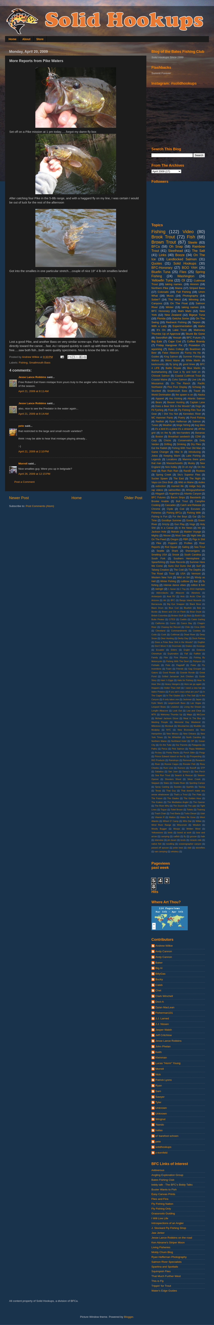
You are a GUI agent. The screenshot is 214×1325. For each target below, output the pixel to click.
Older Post (133, 498)
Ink (199, 527)
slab (189, 847)
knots (183, 840)
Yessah (177, 337)
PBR (185, 539)
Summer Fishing (192, 356)
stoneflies (200, 847)
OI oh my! (187, 467)
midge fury (195, 486)
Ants (182, 596)
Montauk (169, 726)
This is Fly (157, 1280)
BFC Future (194, 337)
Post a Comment (24, 481)
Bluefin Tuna (160, 272)
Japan (198, 699)
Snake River (179, 783)
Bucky (159, 979)
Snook (175, 554)
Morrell (22, 463)
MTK (153, 714)
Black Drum (157, 608)
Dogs (198, 406)
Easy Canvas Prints (163, 1194)
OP (192, 741)
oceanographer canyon (190, 844)
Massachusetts (174, 463)
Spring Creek (163, 474)
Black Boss (195, 604)
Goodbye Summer (171, 520)
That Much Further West (166, 1276)
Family (154, 657)
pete (21, 425)
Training (201, 809)
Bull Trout (182, 501)
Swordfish (162, 337)
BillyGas (160, 973)
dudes (201, 482)
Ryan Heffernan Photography (169, 1257)
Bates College (176, 349)
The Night (195, 478)
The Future (157, 798)
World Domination (161, 394)
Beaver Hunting (176, 402)
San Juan (173, 771)
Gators (154, 672)
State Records (177, 562)
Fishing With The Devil (177, 661)
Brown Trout (163, 242)
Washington (185, 276)
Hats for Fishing (185, 680)
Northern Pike (159, 288)
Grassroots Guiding (163, 1213)
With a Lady (159, 326)
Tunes (154, 425)
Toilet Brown (177, 809)
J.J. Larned (162, 1018)
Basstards (195, 497)
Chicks (167, 440)
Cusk (163, 634)
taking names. (174, 284)
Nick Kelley (171, 467)
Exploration (173, 653)
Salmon (196, 421)
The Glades (173, 798)
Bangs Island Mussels (190, 600)
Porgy (202, 752)
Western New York (161, 577)
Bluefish (188, 608)
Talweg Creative (160, 569)
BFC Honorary (160, 311)
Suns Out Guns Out (179, 566)
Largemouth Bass (177, 703)
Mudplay (155, 730)
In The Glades (173, 695)
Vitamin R (160, 817)
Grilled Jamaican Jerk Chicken (178, 676)
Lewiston (175, 707)
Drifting (168, 444)
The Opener (199, 802)
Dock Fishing (198, 638)
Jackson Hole (158, 531)
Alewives (195, 593)
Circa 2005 (199, 627)
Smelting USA (159, 554)
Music (170, 295)
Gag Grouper (194, 669)
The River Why (162, 806)
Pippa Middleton (197, 749)
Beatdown (195, 349)
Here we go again (192, 684)
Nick (158, 1074)
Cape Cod (174, 341)
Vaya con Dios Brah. (162, 482)
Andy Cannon (163, 951)
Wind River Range (161, 825)
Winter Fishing (168, 581)
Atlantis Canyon (192, 493)
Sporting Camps (197, 783)
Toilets (190, 809)
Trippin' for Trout (161, 1285)
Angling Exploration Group (167, 1175)
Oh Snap (176, 246)
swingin (159, 589)
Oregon (174, 539)
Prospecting (195, 756)
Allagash (160, 493)
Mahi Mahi (184, 311)
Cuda (154, 634)
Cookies (197, 630)
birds (170, 832)
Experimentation (182, 326)
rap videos (157, 490)
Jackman (187, 699)
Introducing (194, 452)
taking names (189, 307)
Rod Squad (171, 547)
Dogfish (201, 642)
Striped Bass (197, 288)
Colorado (163, 291)
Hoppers (155, 688)
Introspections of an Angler (167, 1223)
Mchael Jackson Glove (166, 718)
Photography (190, 295)
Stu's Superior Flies (188, 474)
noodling (170, 844)
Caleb (159, 984)
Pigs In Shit (198, 539)
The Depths (194, 569)
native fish (156, 844)
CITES (172, 619)
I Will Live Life (159, 1218)
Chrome (155, 509)
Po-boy (158, 752)
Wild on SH (183, 577)
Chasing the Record (171, 627)
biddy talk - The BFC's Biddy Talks (172, 1184)
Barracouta (156, 604)
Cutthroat (175, 634)
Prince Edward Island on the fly (170, 756)
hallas (159, 1130)
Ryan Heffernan (178, 421)
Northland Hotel (179, 741)
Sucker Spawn (159, 478)
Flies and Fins (159, 1198)
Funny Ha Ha (192, 352)
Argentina (174, 493)
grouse (193, 836)
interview (159, 840)
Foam (169, 669)
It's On (161, 329)
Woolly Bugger (159, 829)
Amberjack (156, 596)
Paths (154, 749)
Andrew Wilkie (164, 945)
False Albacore (170, 352)
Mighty (155, 535)
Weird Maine (172, 360)
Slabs (166, 783)
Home (13, 39)
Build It (198, 615)
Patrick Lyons (163, 1079)
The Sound (178, 806)
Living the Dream (192, 707)
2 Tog (183, 589)
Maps (189, 714)
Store (40, 39)
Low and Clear (194, 710)
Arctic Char (195, 596)
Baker (159, 962)
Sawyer (160, 1096)
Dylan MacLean (164, 1007)
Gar (194, 516)
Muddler (197, 726)
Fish (191, 236)
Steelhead (175, 250)
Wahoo (155, 360)
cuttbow (185, 581)
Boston (159, 436)
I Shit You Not (170, 413)
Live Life (196, 379)
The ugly (192, 806)
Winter (170, 307)
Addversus (157, 1170)
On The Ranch (180, 383)
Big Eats (156, 341)
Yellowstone (157, 832)
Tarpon (196, 322)
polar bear (178, 847)
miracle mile (195, 840)
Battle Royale (173, 368)
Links (162, 255)
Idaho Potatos (158, 692)
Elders (174, 650)
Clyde (170, 509)
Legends (156, 459)
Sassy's (186, 771)
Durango (201, 646)
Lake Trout (180, 329)
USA (183, 573)
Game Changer (160, 452)
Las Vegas (195, 703)
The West (174, 299)
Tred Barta (175, 813)
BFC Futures (158, 497)
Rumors (181, 768)
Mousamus (157, 383)
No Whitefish (174, 737)
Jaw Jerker (158, 1232)
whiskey (175, 851)
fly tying (174, 364)
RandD (187, 470)
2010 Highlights (197, 589)
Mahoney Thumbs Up (171, 714)
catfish (176, 836)
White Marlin (193, 360)
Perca (164, 749)
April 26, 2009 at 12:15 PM (34, 473)
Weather (167, 425)
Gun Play (179, 524)
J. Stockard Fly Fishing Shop (168, 1227)
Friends (180, 669)
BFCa (155, 246)
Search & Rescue (184, 775)
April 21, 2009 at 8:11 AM (33, 391)
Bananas (200, 432)
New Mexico (173, 733)
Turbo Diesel (190, 813)
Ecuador (160, 650)
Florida (161, 318)
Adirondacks (162, 593)
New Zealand (173, 314)
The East (178, 478)
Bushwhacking (159, 372)
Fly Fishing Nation (162, 1203)
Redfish (160, 421)
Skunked (156, 390)
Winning (193, 299)
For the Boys (180, 516)
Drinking (181, 444)
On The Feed (158, 539)
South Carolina (192, 554)
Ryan (158, 1085)
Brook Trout (163, 236)
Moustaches (183, 726)
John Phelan (163, 1046)
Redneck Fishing (176, 322)
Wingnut (160, 1119)
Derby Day (183, 638)
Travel (197, 390)
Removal (187, 760)
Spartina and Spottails (164, 1266)
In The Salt (190, 695)
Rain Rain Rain (169, 470)
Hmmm (194, 284)
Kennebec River (192, 413)
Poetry (181, 417)
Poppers (172, 543)
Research (200, 760)
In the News (185, 527)
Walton (172, 817)
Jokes (154, 455)
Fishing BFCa (174, 512)
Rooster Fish (189, 764)
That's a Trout (181, 794)
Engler (187, 650)
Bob (199, 608)
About (26, 39)
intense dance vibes (175, 585)
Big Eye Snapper (176, 604)
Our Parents (182, 745)
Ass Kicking (175, 398)
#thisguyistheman (195, 490)
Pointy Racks (172, 752)
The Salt (198, 250)
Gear (154, 413)
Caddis (183, 619)
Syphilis (190, 787)
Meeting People (159, 722)
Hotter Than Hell (172, 688)
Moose (167, 535)
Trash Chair (160, 813)
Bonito (154, 612)
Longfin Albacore (159, 710)
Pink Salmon (178, 749)
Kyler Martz (157, 703)
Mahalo (175, 531)
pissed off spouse (160, 847)
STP (203, 768)
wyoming (156, 349)
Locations (171, 459)
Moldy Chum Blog (162, 1252)
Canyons (156, 303)
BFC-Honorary (161, 267)
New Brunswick (186, 730)
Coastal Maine (159, 379)
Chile (187, 627)
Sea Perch (199, 771)
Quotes (156, 263)
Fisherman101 (164, 1012)
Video (188, 231)
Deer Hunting (167, 638)
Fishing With (194, 512)
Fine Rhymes (181, 657)
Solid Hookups (184, 263)
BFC (173, 600)
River (157, 764)
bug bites (200, 425)
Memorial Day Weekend (187, 722)
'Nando (159, 1124)
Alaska (201, 394)
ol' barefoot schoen (166, 1135)
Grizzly (165, 524)
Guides (155, 356)
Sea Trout (199, 547)
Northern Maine (159, 741)
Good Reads (169, 672)
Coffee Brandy (196, 341)
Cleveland (160, 630)
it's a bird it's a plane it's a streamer (174, 429)
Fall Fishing (183, 291)
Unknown (161, 1107)
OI (183, 280)
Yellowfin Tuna (162, 280)
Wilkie (198, 821)
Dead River (189, 634)
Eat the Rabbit (159, 448)
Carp (154, 440)
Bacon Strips (178, 497)
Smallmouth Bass (39, 362)
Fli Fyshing (157, 410)
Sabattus (159, 771)
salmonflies (174, 490)
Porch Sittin (189, 752)
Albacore (180, 593)
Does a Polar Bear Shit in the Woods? (174, 642)
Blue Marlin (193, 368)
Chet (158, 990)
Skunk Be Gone (195, 333)
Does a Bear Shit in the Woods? (173, 406)
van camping (161, 851)
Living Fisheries (160, 1247)
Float (170, 410)
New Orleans (189, 733)
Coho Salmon (179, 379)
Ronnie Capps (172, 764)
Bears (159, 402)
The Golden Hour (192, 798)
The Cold (179, 569)
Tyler (158, 1102)
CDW (198, 436)
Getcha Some (180, 318)
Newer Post (19, 498)
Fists (168, 665)
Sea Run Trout (162, 775)
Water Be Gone (188, 817)
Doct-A (159, 1001)
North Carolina (193, 737)
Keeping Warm (172, 455)
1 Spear (172, 589)
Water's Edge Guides (164, 1290)
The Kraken (157, 802)
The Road (157, 573)
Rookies (200, 470)
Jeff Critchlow (163, 1035)
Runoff (193, 768)
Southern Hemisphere (186, 558)
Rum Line (168, 768)
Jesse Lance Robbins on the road (171, 1237)
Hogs (192, 524)
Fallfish (197, 653)
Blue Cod (173, 608)
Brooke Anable (160, 501)
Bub (189, 615)
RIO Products (158, 760)
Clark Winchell (164, 996)
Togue (164, 809)
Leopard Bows (158, 707)
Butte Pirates (157, 619)
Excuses (195, 509)
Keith (158, 1052)
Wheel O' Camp (170, 821)
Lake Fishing (193, 455)
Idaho (201, 326)
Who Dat (187, 821)
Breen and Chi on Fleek (174, 612)
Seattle (160, 550)
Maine (179, 288)
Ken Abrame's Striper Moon (168, 1242)
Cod (182, 509)
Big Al (159, 968)
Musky (191, 463)
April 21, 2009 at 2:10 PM (33, 451)
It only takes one (171, 699)
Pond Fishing (197, 417)
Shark (175, 550)
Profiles (188, 543)
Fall (186, 653)
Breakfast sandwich (179, 436)
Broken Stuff (177, 615)
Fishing (23, 362)
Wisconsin (182, 825)
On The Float (179, 303)
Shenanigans (192, 550)
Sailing (185, 547)
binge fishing (183, 425)
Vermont (195, 573)
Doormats (176, 646)
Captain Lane (197, 402)
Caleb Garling (198, 619)
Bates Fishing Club (162, 1179)
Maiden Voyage (192, 531)
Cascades (170, 505)
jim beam (172, 840)
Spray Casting (162, 787)
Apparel (159, 398)
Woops (176, 829)
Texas (158, 790)
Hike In (178, 452)
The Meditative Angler (178, 802)
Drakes (189, 646)
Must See (180, 535)
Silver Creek (193, 779)
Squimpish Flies (161, 1271)
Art (164, 600)
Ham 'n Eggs (167, 680)
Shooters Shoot (173, 779)
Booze (180, 255)
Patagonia (197, 745)
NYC (168, 730)
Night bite (196, 535)
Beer (154, 352)
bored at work (184, 832)
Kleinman (161, 1057)
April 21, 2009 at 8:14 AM (33, 413)
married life (177, 486)
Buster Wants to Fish (164, 1189)
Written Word (193, 829)
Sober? (155, 299)
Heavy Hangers (172, 684)
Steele (192, 242)
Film (166, 657)
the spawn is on (184, 394)
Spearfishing (158, 562)
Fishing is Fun (159, 516)
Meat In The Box (192, 718)
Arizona (155, 600)
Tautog (201, 787)
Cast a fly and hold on (186, 372)
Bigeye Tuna (197, 314)
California (160, 623)
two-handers (183, 432)
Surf (198, 566)
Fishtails (155, 665)
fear (196, 581)
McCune (201, 714)
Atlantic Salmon (196, 398)
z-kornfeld (161, 1152)
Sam (158, 1091)
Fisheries (156, 512)
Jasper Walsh (163, 1029)
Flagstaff (180, 665)
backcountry (158, 364)
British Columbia (159, 615)
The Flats (196, 794)
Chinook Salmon (160, 375)
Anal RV (171, 596)
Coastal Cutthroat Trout (188, 375)
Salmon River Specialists (166, 1261)
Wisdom (197, 825)
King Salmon (171, 356)
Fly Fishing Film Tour (189, 410)
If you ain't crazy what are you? (184, 692)
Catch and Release (190, 505)
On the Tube (165, 745)
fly (185, 836)
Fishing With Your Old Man (186, 448)
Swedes (177, 787)
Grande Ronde (187, 672)
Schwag (196, 387)
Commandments (179, 630)
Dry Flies (196, 444)
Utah (202, 813)
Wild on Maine (186, 482)
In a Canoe (167, 527)
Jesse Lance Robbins (32, 377)
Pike (158, 543)
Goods (189, 520)
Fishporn (197, 661)
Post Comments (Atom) (40, 506)
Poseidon (194, 345)
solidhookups (163, 1146)
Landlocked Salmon (181, 259)
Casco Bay (186, 623)
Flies (182, 272)
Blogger (128, 1316)
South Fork (158, 558)
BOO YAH (189, 267)
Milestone (156, 726)
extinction (160, 486)
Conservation (185, 440)
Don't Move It (161, 646)
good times (189, 364)
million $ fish (198, 585)
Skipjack (155, 783)
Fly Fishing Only (161, 1208)
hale (203, 836)
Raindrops (174, 760)
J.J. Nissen (162, 1024)
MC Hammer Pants (162, 417)
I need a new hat (193, 688)
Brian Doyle (195, 612)
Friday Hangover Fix (169, 345)
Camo (173, 623)
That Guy (171, 790)
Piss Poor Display (177, 387)
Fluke (193, 665)
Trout (171, 573)
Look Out (177, 710)
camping (165, 836)
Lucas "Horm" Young (167, 1063)
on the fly (166, 432)
